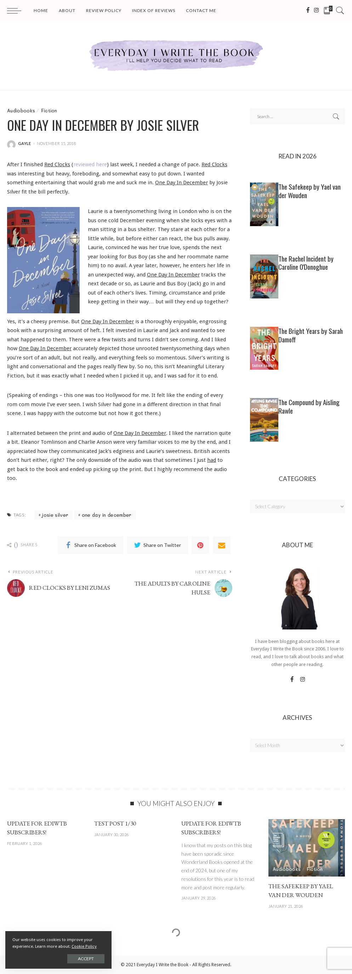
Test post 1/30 (115, 823)
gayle (24, 143)
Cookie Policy (84, 946)
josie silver (55, 515)
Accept (86, 958)
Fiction (49, 110)
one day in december (107, 515)
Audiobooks (21, 110)
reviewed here (90, 164)
